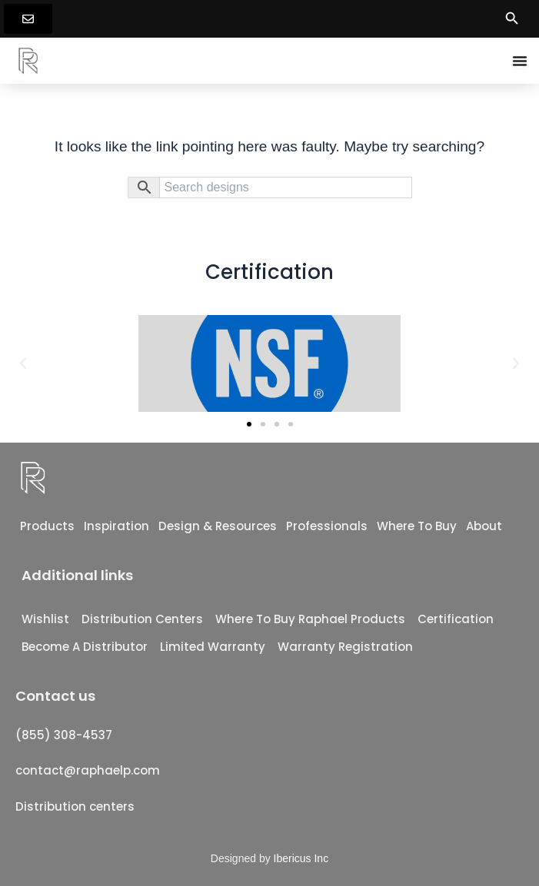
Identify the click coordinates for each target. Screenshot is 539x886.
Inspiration (116, 526)
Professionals (327, 526)
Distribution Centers (142, 619)
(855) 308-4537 (63, 735)
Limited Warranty (212, 647)
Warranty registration (345, 647)
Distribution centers (75, 806)
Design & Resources (217, 526)
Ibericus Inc (301, 858)
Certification (456, 619)
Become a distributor (85, 647)
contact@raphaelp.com (87, 770)
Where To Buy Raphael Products (310, 619)
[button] (23, 363)
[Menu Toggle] (519, 60)
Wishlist (45, 619)
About (484, 526)
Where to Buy (417, 526)
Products (47, 526)
